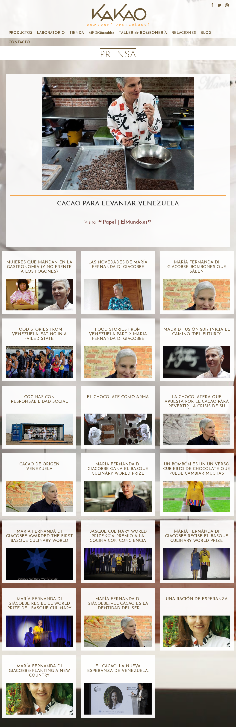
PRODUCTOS (20, 33)
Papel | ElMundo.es (125, 222)
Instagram (226, 4)
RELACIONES (183, 33)
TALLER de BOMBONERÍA (143, 33)
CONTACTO (19, 42)
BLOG (206, 33)
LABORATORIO (51, 33)
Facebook (211, 4)
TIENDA (76, 33)
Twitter (219, 4)
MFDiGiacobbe (101, 33)
